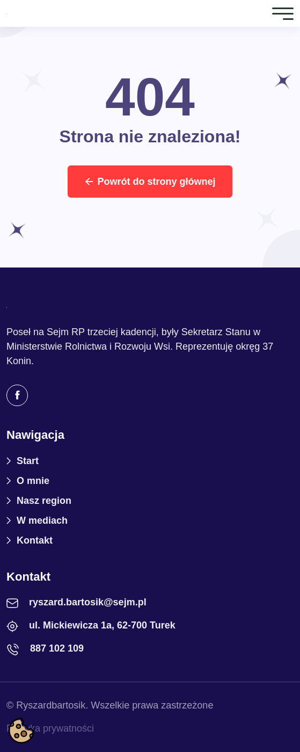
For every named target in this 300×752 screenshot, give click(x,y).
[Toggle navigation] (283, 13)
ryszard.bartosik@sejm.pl (88, 602)
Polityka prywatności (50, 728)
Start (28, 460)
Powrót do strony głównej (150, 182)
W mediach (42, 520)
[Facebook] (17, 395)
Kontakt (35, 540)
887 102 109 (57, 648)
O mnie (33, 480)
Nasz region (44, 500)
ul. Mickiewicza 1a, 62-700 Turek (102, 625)
